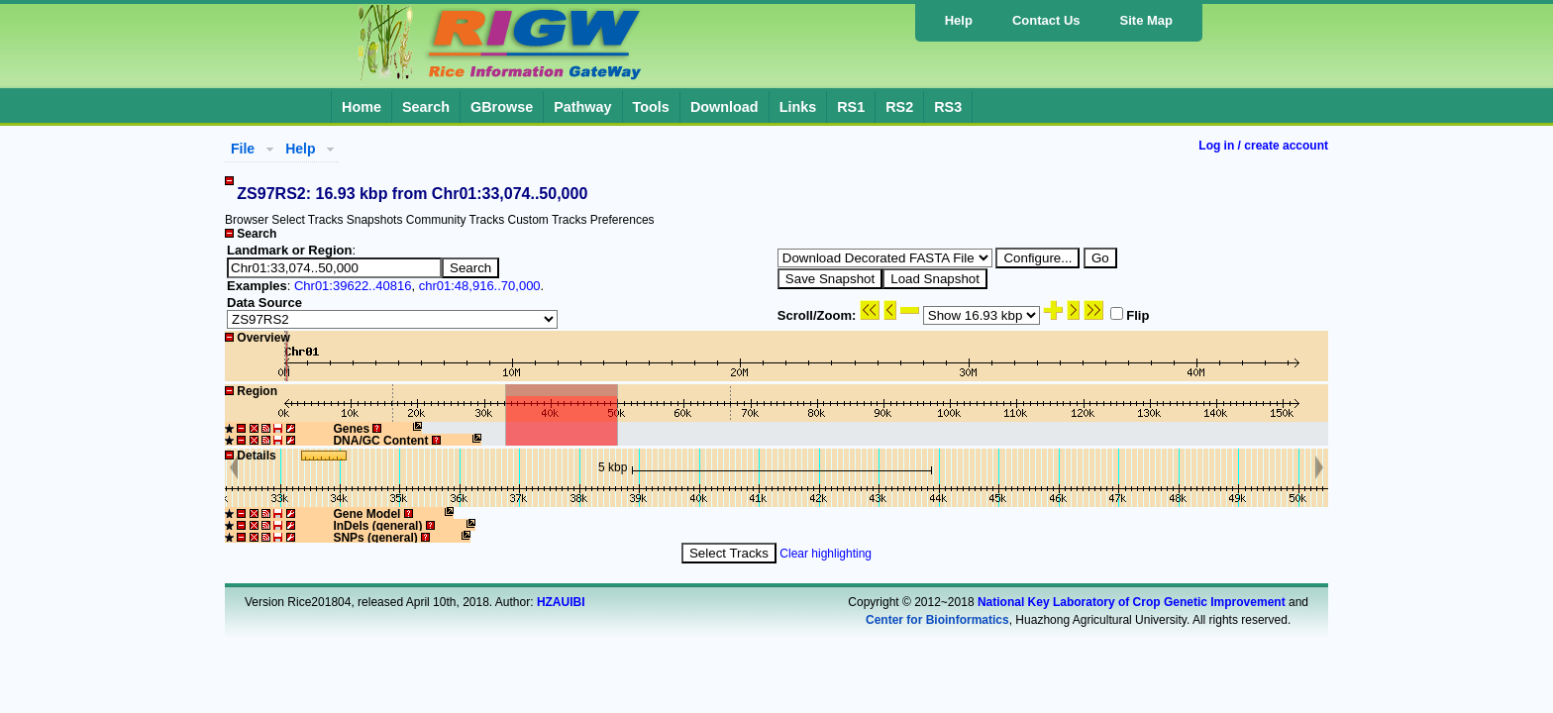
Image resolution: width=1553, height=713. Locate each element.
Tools (651, 107)
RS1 (851, 107)
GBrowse (501, 107)
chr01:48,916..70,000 (480, 285)
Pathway (582, 107)
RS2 (899, 107)
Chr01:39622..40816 (353, 285)
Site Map (1146, 20)
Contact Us (1046, 20)
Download (724, 107)
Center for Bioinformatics (937, 620)
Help (959, 20)
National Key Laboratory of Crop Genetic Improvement (1132, 602)
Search (426, 107)
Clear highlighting (825, 553)
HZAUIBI (561, 602)
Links (798, 107)
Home (361, 107)
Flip (1129, 315)
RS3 (948, 107)
